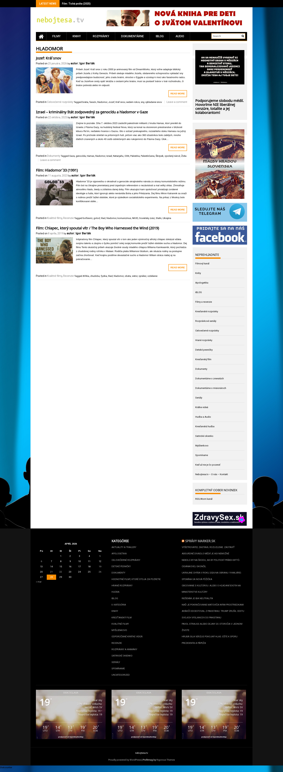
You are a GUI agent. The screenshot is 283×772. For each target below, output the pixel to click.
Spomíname (201, 455)
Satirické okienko (204, 436)
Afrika (86, 276)
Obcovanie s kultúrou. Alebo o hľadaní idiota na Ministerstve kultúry (211, 589)
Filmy (56, 36)
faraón (92, 102)
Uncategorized (121, 677)
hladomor (102, 102)
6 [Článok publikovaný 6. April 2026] (41, 561)
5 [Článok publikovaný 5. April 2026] (100, 556)
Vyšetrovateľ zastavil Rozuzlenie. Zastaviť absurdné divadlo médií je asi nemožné (208, 550)
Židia (183, 156)
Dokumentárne (132, 36)
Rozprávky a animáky (124, 651)
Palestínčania (147, 156)
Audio (180, 36)
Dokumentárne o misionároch (210, 388)
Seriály (198, 397)
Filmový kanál (202, 263)
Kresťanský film (203, 359)
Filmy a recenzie (203, 301)
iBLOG (160, 36)
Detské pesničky (204, 349)
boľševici (87, 218)
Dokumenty (53, 155)
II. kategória (119, 605)
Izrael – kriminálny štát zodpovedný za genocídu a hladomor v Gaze (92, 111)
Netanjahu (118, 156)
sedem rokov (133, 102)
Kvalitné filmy (54, 218)
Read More (178, 93)
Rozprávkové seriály (205, 321)
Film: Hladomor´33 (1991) (57, 170)
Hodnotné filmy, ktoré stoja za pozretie (136, 579)
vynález (142, 276)
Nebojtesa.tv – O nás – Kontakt (211, 474)
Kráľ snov (120, 102)
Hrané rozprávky (203, 340)
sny (142, 102)
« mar (39, 581)
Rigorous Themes (165, 762)
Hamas (90, 156)
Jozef (111, 102)
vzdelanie (152, 276)
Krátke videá (201, 407)
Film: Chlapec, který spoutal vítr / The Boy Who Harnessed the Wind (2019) (97, 227)
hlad (103, 218)
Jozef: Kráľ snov (48, 57)
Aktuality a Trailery (124, 547)
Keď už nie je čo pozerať (207, 464)
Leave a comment (177, 102)
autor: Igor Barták (83, 63)
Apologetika (201, 282)
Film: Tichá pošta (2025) (76, 3)
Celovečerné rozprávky (60, 102)
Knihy (77, 36)
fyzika (104, 276)
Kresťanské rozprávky (206, 311)
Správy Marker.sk (200, 540)
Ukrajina (167, 218)
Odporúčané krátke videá (127, 638)
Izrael (109, 156)
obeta (128, 276)
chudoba (95, 276)
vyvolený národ (172, 156)
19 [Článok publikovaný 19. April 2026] (100, 566)
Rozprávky (101, 36)
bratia (85, 102)
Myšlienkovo (201, 445)
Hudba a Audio (203, 416)
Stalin (159, 218)
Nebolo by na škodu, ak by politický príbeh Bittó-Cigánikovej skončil (211, 563)
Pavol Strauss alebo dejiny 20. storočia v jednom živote (212, 628)
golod (96, 218)
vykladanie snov (153, 102)
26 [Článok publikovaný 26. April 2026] (100, 571)
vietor (135, 276)
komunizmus (124, 218)
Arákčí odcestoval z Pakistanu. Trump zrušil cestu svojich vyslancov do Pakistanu (213, 615)
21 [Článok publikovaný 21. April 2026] (51, 571)
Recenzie (68, 218)
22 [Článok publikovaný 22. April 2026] (60, 571)
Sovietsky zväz (147, 218)
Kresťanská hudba (204, 426)
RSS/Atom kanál (203, 499)
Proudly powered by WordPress (124, 762)
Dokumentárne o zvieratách (209, 378)
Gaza (72, 156)
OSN (127, 156)
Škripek (160, 156)
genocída (81, 156)
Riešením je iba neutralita (197, 599)
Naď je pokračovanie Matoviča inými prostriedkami (213, 605)
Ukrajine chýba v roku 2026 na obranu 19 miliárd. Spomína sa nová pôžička (211, 576)
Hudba (115, 592)
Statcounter (6, 770)
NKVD (135, 218)
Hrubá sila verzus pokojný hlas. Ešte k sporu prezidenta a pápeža (210, 641)
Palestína (135, 156)
